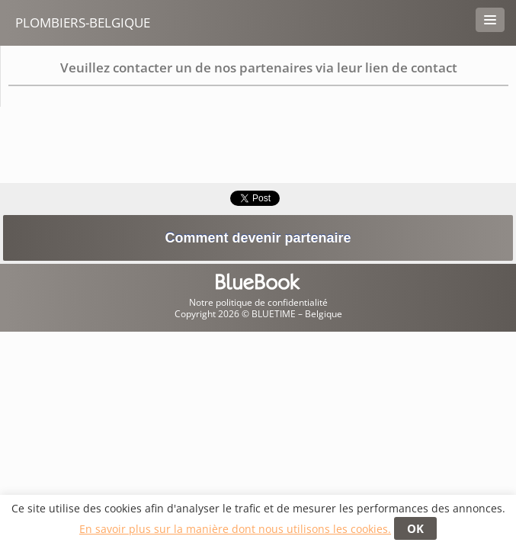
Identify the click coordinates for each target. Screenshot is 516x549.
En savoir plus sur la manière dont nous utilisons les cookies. (235, 529)
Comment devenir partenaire (258, 238)
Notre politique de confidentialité (258, 302)
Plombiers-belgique (82, 22)
